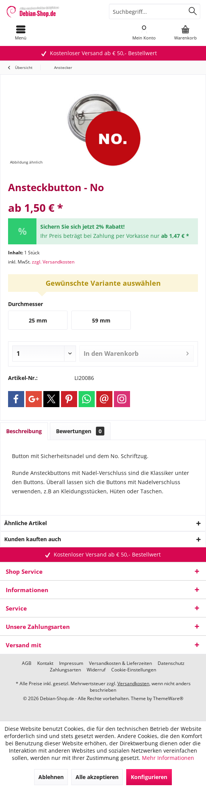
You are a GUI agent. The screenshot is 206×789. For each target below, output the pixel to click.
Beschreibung (24, 431)
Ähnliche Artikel (25, 523)
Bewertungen (80, 431)
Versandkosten (133, 683)
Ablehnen (51, 777)
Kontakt (45, 663)
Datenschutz (171, 663)
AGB (26, 663)
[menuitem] (20, 32)
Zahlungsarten (65, 670)
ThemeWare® (168, 698)
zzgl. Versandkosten (53, 262)
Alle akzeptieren (97, 777)
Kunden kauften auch (32, 539)
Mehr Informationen (168, 757)
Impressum (71, 663)
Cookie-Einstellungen (133, 670)
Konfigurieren (149, 777)
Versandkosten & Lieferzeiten (120, 663)
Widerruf (96, 670)
